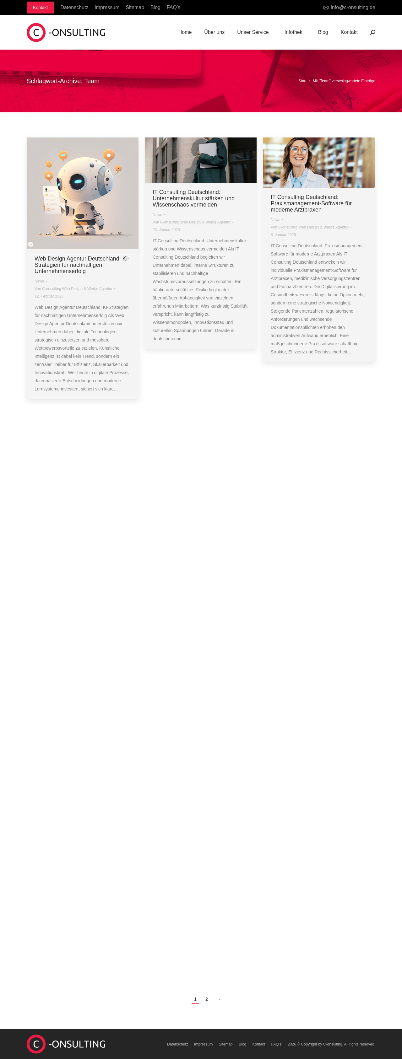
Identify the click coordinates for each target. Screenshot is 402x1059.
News (39, 281)
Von (73, 289)
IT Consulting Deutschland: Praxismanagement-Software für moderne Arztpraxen (311, 203)
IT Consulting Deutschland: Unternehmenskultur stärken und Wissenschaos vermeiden (194, 198)
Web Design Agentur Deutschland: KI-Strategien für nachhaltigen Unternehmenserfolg (82, 264)
